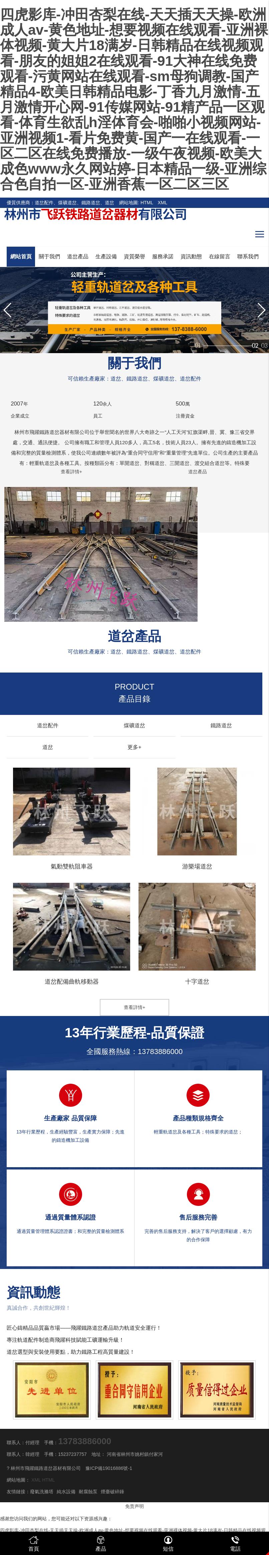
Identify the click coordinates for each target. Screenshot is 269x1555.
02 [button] (255, 342)
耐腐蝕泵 (88, 1491)
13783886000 (160, 1051)
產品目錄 (135, 692)
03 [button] (264, 342)
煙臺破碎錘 (112, 1491)
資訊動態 (191, 256)
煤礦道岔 (134, 725)
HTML (147, 202)
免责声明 (134, 1506)
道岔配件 (47, 725)
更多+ (134, 747)
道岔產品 (77, 256)
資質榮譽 (134, 256)
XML (163, 202)
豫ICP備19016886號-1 (108, 1468)
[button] (261, 310)
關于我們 (49, 256)
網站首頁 (21, 256)
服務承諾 (163, 256)
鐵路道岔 (221, 725)
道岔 (47, 747)
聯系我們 (248, 256)
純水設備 (66, 1491)
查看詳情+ (71, 471)
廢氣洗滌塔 (41, 1491)
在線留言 (219, 256)
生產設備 (106, 256)
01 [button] (198, 342)
